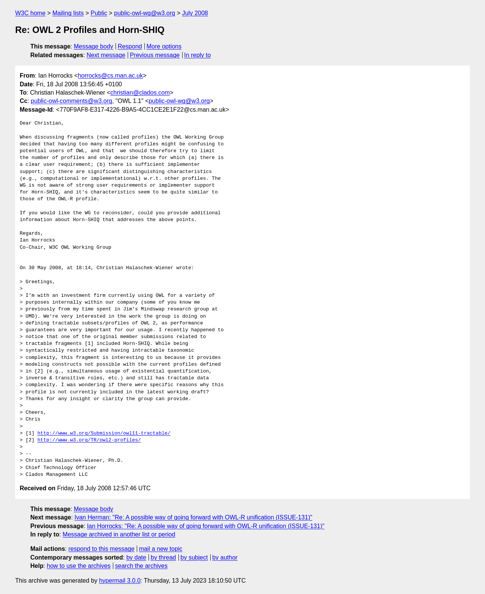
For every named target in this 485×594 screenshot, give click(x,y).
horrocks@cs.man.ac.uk (110, 75)
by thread (163, 557)
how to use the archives (79, 566)
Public (99, 13)
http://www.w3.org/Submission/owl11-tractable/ (104, 433)
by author (225, 557)
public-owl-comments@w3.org (71, 101)
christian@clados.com (140, 92)
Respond (130, 46)
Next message (106, 55)
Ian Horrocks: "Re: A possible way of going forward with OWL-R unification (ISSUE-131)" (205, 526)
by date (136, 557)
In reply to (197, 55)
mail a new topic (161, 549)
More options (164, 46)
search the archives (141, 566)
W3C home (30, 13)
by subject (194, 557)
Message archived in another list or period (119, 534)
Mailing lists (68, 13)
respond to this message (101, 549)
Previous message (155, 55)
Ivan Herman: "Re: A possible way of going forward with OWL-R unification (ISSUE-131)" (194, 517)
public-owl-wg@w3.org (144, 13)
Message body (93, 46)
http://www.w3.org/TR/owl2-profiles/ (89, 440)
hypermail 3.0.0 (119, 580)
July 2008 (195, 13)
